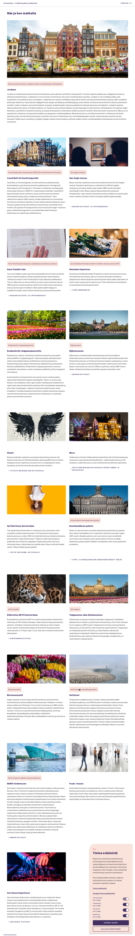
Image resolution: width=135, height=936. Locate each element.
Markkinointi (96, 914)
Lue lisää (97, 900)
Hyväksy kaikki (111, 923)
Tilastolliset (96, 909)
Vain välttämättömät (111, 929)
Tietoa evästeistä (100, 888)
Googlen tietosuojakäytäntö (104, 893)
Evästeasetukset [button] (10, 934)
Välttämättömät (97, 898)
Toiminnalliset (97, 903)
